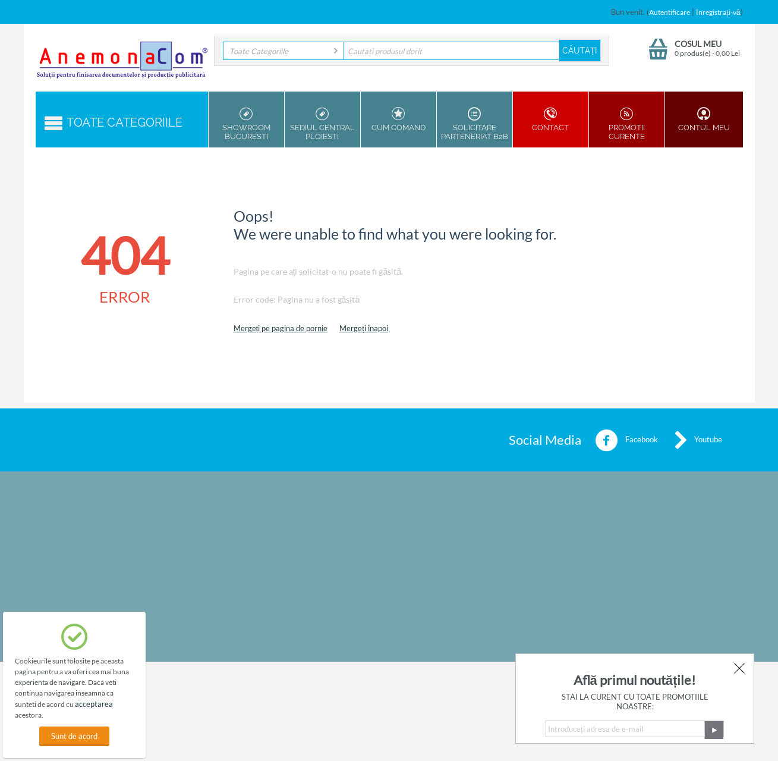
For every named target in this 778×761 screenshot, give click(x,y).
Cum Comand (398, 119)
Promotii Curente (627, 124)
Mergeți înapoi (363, 328)
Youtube (698, 440)
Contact (550, 119)
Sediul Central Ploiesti (322, 124)
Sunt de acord (74, 736)
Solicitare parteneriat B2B (474, 124)
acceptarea (94, 704)
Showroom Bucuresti (246, 124)
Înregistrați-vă (718, 12)
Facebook (626, 440)
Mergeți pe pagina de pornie (281, 328)
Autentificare (669, 12)
